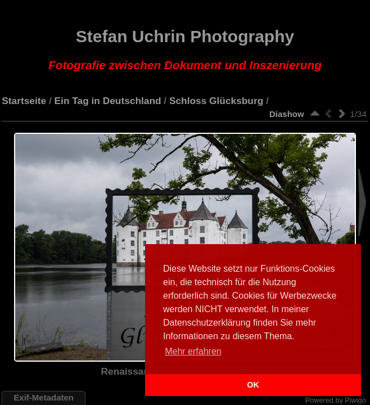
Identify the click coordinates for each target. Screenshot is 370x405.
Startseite (24, 100)
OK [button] (253, 384)
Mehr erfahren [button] (193, 351)
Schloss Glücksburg (216, 100)
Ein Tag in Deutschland (108, 100)
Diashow (286, 114)
